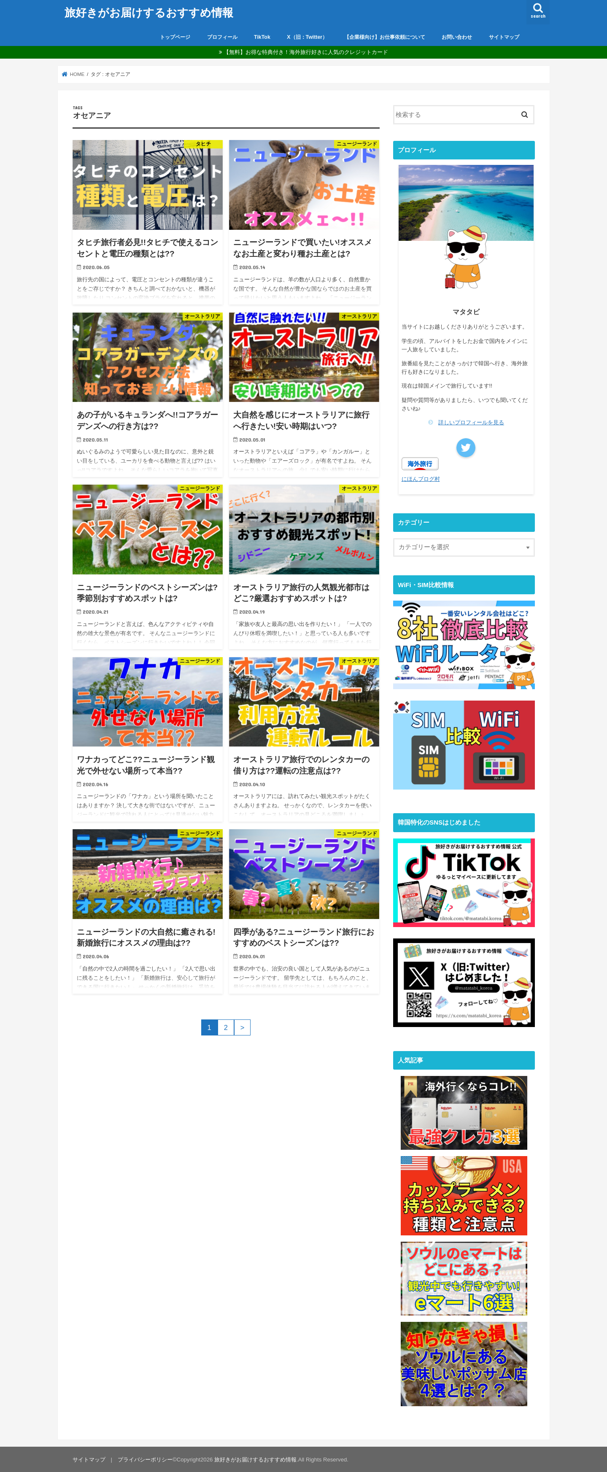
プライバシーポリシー (145, 1459)
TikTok (262, 37)
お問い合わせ (457, 37)
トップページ (175, 37)
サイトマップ (504, 37)
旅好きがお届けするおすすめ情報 (149, 12)
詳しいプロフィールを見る (471, 422)
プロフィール (222, 37)
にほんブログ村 (421, 478)
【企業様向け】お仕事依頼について (384, 37)
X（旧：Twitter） (307, 37)
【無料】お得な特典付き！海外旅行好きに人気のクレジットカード (306, 52)
